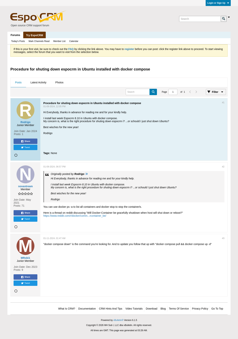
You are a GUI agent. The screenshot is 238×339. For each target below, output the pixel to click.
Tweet (25, 147)
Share (25, 141)
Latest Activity (38, 82)
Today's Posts (18, 41)
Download (151, 308)
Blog (163, 308)
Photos (59, 82)
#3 (223, 238)
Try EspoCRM (34, 35)
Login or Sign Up (218, 3)
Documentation (87, 308)
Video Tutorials (134, 308)
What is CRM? (66, 308)
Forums (15, 35)
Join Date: (20, 131)
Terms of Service (179, 308)
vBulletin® (118, 320)
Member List (59, 41)
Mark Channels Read (39, 41)
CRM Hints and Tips (110, 308)
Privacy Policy (200, 308)
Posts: (17, 134)
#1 (223, 102)
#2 (223, 166)
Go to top (217, 308)
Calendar (73, 41)
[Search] (200, 19)
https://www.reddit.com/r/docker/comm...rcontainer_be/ (74, 215)
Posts (18, 82)
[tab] (18, 82)
